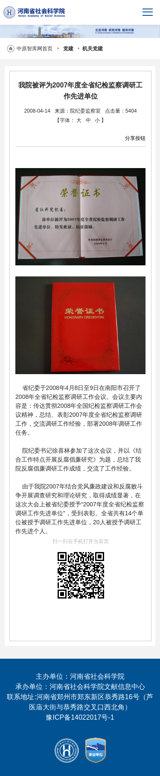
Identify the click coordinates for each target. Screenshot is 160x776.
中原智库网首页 (34, 49)
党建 (68, 49)
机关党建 (92, 49)
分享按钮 (135, 138)
